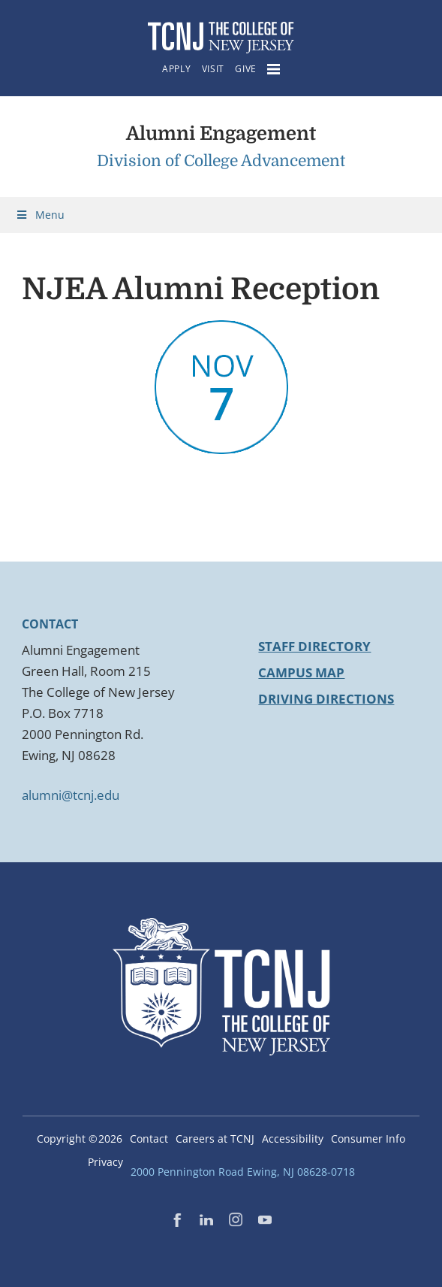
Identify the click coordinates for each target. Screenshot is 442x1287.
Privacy (105, 1162)
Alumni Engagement (221, 133)
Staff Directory (314, 646)
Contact (149, 1138)
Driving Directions (326, 698)
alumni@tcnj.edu (70, 795)
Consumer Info (368, 1138)
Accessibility (292, 1138)
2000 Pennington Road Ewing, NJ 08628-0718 (243, 1171)
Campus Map (301, 672)
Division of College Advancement (221, 161)
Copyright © (79, 1138)
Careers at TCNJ (215, 1138)
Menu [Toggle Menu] (40, 214)
